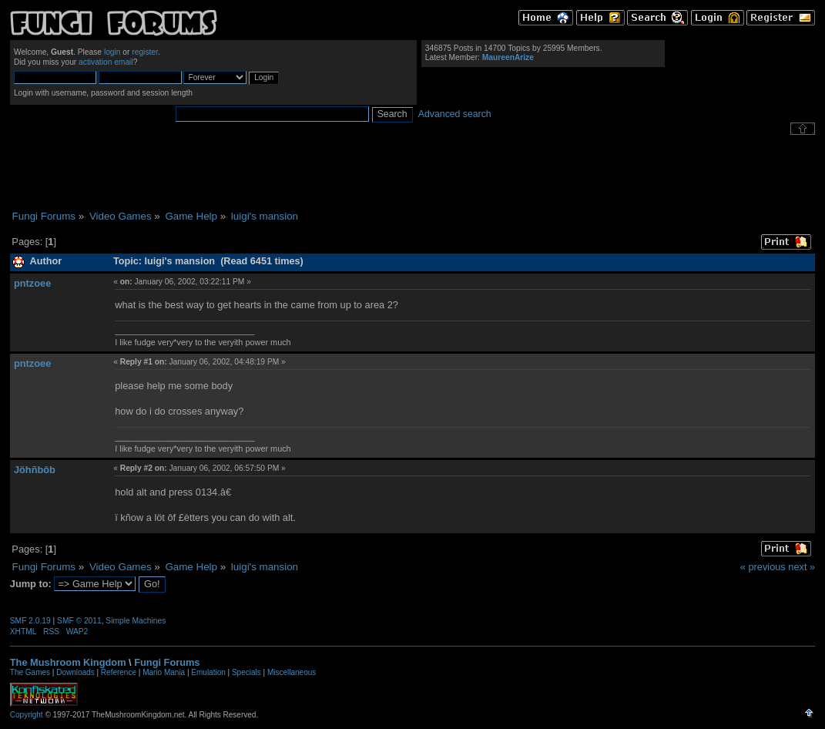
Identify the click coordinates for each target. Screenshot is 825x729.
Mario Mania (164, 672)
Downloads (75, 672)
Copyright (26, 715)
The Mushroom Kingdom (68, 662)
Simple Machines (136, 620)
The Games (30, 672)
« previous (763, 567)
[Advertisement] (412, 172)
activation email (106, 62)
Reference (118, 672)
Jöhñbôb (34, 469)
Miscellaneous (291, 672)
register (145, 52)
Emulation (208, 672)
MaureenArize (508, 57)
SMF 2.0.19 (30, 620)
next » (801, 567)
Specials (246, 672)
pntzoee (32, 283)
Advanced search (454, 114)
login (112, 52)
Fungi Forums (167, 662)
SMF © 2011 (79, 620)
